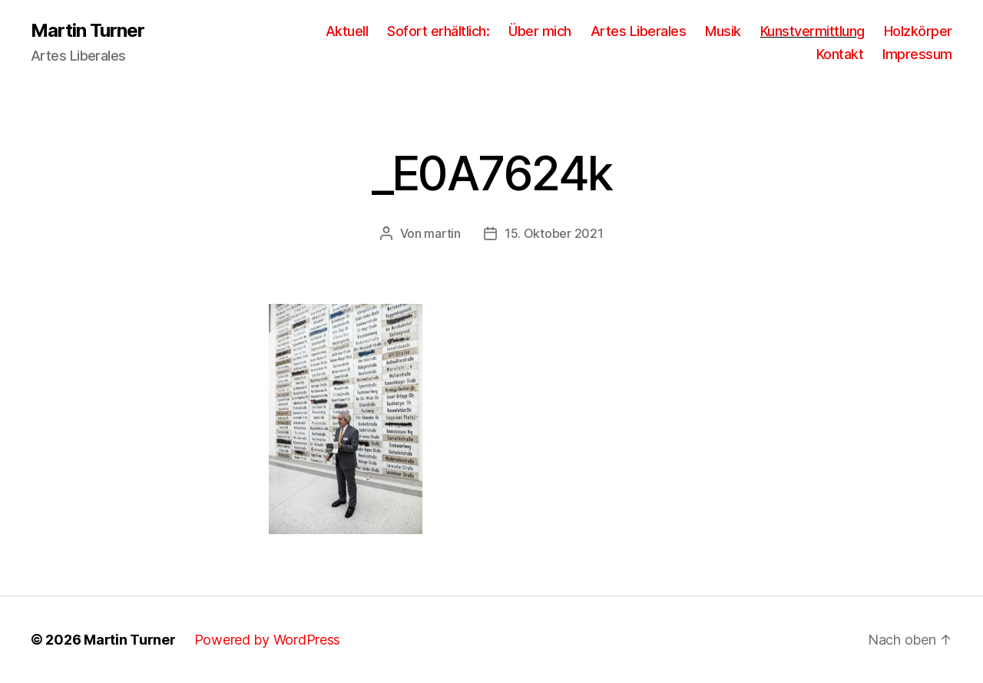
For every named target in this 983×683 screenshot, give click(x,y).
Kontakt (840, 54)
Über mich (539, 31)
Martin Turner (87, 30)
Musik (723, 31)
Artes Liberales (639, 31)
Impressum (917, 54)
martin (442, 233)
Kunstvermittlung (812, 31)
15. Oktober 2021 (554, 233)
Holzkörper (918, 31)
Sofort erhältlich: (438, 31)
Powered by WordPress (267, 640)
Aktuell (347, 31)
